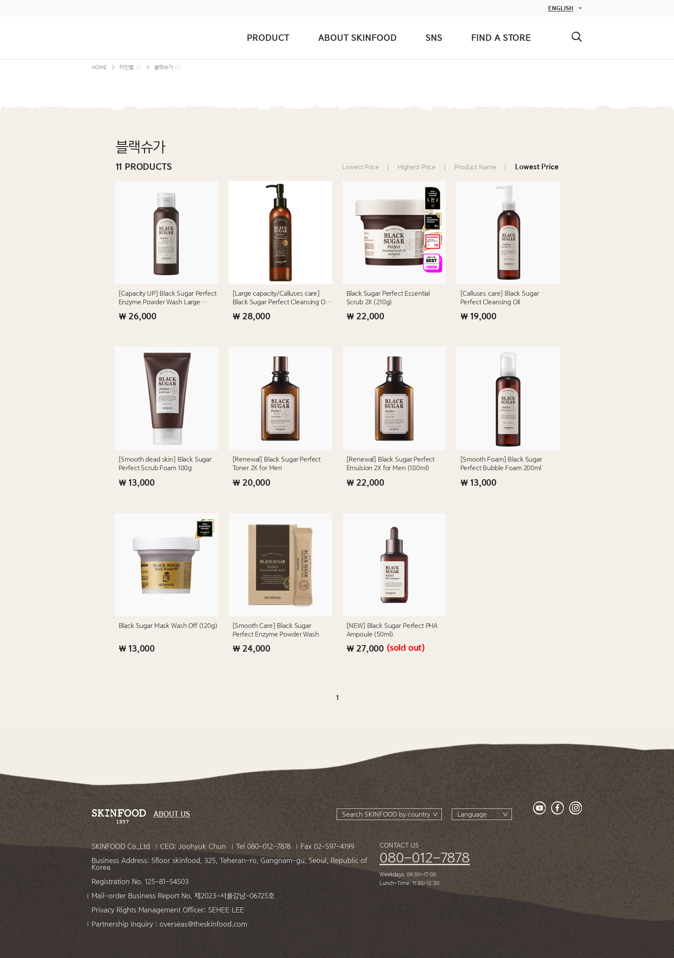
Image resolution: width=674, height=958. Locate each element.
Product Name (475, 167)
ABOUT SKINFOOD (357, 37)
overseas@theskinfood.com (203, 924)
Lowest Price (360, 167)
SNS (434, 37)
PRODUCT (268, 37)
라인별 (126, 67)
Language (472, 814)
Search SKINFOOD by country (386, 814)
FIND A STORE (501, 37)
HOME (99, 67)
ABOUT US (171, 814)
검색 (576, 36)
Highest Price (416, 167)
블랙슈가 (163, 67)
